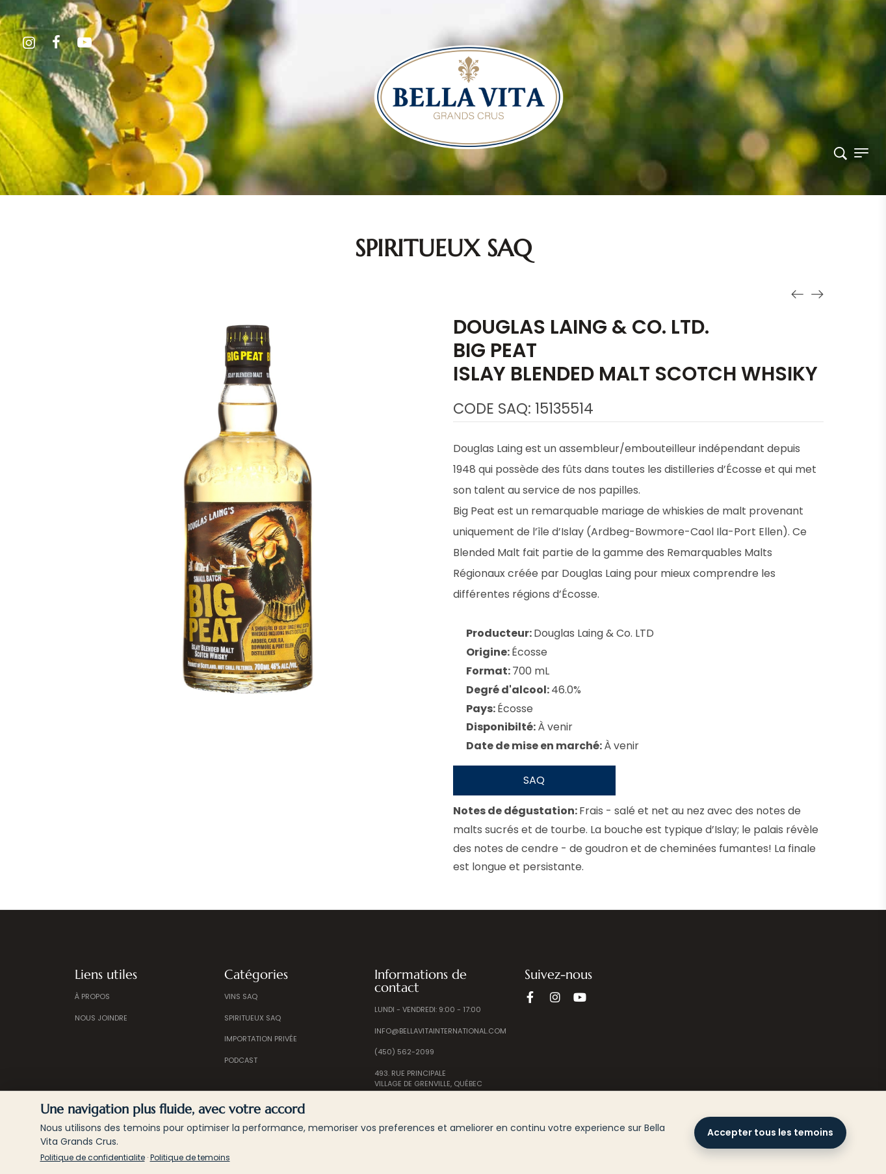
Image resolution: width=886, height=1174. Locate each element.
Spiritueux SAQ (443, 248)
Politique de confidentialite (92, 1157)
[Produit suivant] (817, 293)
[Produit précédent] (797, 293)
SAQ (534, 780)
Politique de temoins (190, 1157)
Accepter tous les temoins (770, 1132)
